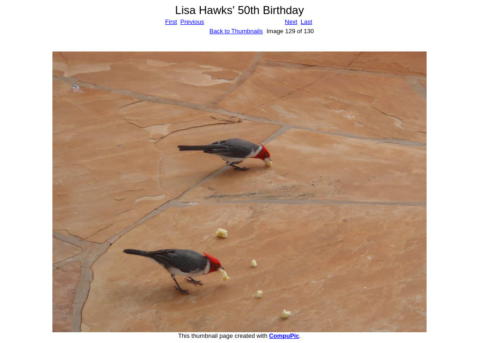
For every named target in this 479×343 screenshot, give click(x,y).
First (171, 21)
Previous (192, 21)
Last (306, 21)
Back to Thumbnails (236, 31)
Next (291, 21)
